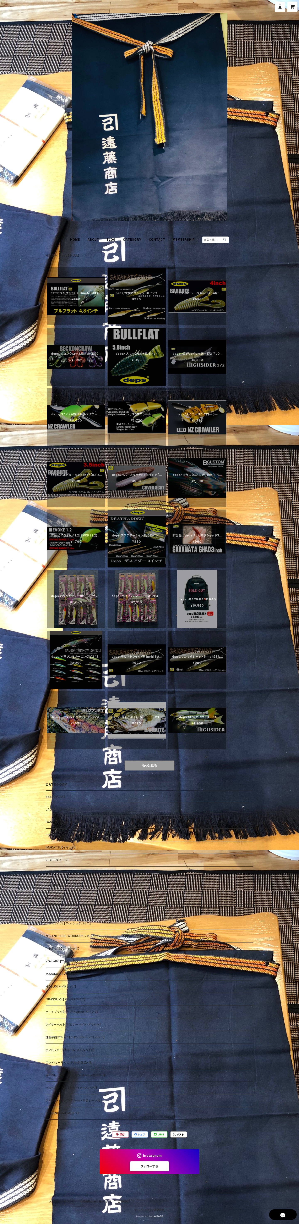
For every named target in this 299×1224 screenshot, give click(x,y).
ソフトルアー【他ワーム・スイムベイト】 (70, 1050)
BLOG (111, 239)
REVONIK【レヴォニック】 (62, 885)
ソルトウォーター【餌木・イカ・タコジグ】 (71, 1088)
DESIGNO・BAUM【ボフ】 (62, 1113)
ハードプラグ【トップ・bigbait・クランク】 (72, 1012)
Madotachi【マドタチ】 (61, 974)
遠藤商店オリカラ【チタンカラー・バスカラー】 (75, 1037)
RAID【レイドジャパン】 (60, 872)
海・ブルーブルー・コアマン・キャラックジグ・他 (76, 1075)
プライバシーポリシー (61, 1201)
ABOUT (93, 239)
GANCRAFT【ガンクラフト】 (64, 822)
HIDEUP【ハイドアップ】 (61, 986)
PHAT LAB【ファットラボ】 (63, 948)
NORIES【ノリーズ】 (58, 898)
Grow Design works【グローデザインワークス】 (78, 910)
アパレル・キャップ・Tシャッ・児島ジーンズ (73, 1100)
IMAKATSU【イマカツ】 (61, 847)
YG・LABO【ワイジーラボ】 (63, 961)
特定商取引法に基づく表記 (95, 1201)
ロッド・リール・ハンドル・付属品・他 (69, 1062)
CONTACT (157, 239)
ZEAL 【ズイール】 (57, 860)
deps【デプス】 (55, 797)
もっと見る (149, 765)
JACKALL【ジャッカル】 (61, 809)
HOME (75, 239)
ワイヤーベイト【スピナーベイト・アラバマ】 (73, 1024)
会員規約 (123, 1201)
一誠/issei (53, 834)
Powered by (149, 1216)
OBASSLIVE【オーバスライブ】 (66, 999)
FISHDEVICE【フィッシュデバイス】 (68, 923)
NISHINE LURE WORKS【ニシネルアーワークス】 (78, 936)
